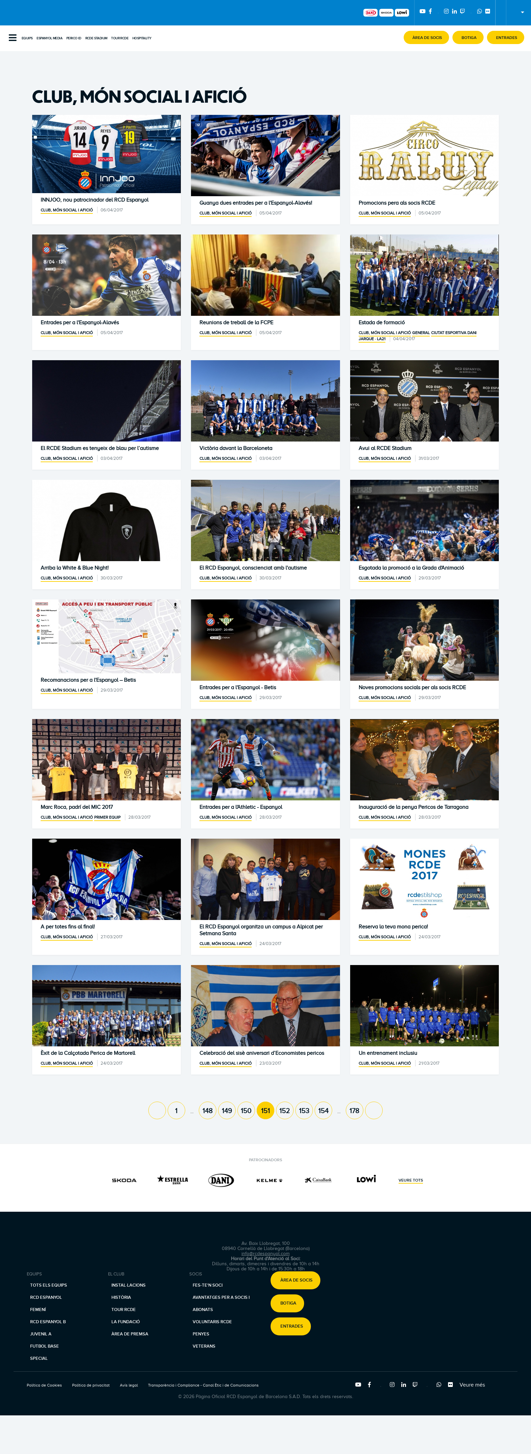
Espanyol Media (49, 38)
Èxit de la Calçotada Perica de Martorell (88, 1053)
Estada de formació (382, 323)
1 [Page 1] (176, 1110)
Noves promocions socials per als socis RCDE (412, 687)
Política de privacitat (91, 1385)
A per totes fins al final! (68, 927)
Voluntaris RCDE (212, 1322)
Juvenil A (40, 1334)
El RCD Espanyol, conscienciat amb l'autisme (253, 568)
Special (39, 1358)
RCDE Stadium (96, 38)
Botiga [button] (288, 1303)
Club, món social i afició (67, 210)
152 (284, 1110)
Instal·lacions (128, 1285)
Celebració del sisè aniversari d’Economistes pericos (261, 1053)
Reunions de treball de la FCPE (236, 323)
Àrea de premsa (129, 1334)
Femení (38, 1309)
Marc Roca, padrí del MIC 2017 (77, 807)
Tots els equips (48, 1285)
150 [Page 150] (246, 1110)
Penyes (201, 1334)
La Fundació (125, 1322)
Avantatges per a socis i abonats (221, 1303)
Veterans (204, 1346)
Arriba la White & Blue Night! (75, 568)
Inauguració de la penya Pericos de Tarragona (413, 807)
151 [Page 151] (265, 1110)
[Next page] (374, 1110)
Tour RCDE (119, 38)
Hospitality (141, 38)
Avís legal (129, 1385)
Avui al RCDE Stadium (385, 448)
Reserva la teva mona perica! (393, 927)
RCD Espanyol (46, 1297)
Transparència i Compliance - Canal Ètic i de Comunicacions (203, 1385)
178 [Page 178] (354, 1110)
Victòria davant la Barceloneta (235, 448)
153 (304, 1110)
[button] (426, 37)
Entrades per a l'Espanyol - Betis (237, 687)
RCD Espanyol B (48, 1322)
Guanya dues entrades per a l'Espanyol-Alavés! (255, 203)
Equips (27, 38)
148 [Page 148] (208, 1110)
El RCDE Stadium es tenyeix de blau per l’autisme (100, 448)
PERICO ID (73, 38)
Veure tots (411, 1180)
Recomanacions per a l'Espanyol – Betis (88, 680)
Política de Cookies (44, 1385)
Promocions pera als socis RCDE (397, 203)
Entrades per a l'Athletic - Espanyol (240, 807)
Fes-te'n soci (207, 1285)
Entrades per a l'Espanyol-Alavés (80, 323)
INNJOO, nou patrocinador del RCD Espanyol (94, 200)
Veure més (472, 1385)
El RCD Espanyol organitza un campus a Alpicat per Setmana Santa (261, 930)
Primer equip (107, 817)
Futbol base (44, 1346)
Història (121, 1297)
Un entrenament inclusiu (388, 1053)
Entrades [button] (291, 1326)
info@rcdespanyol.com (265, 1253)
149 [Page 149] (227, 1110)
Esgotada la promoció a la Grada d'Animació (411, 568)
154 (323, 1110)
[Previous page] (157, 1110)
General (421, 332)
